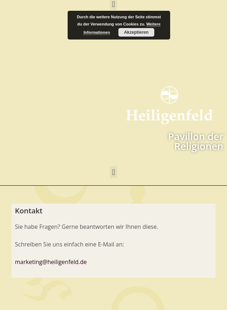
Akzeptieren (136, 32)
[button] (113, 172)
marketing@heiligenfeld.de (51, 262)
